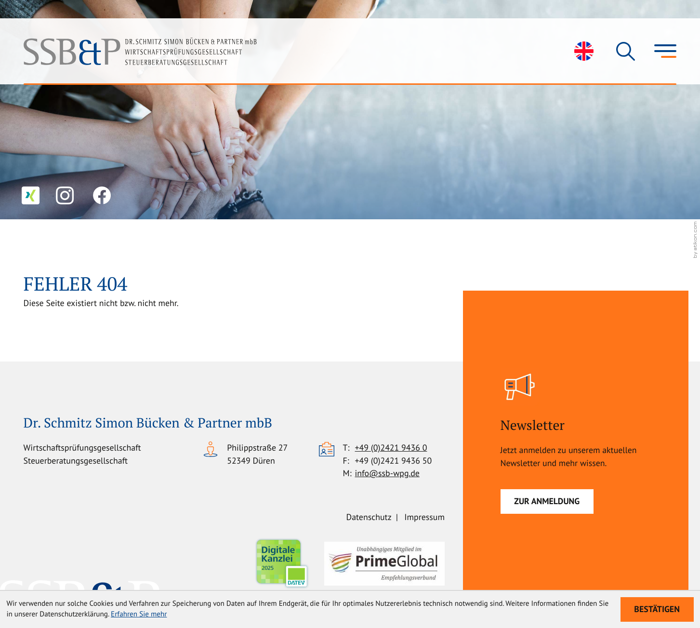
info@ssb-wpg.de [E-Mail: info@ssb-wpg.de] (387, 473)
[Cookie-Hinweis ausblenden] (657, 609)
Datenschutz (369, 516)
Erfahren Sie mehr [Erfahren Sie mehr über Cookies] (139, 614)
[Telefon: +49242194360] (391, 447)
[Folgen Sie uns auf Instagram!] (65, 195)
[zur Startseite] (140, 51)
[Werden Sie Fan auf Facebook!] (102, 195)
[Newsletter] (547, 501)
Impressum (424, 516)
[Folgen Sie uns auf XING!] (31, 195)
